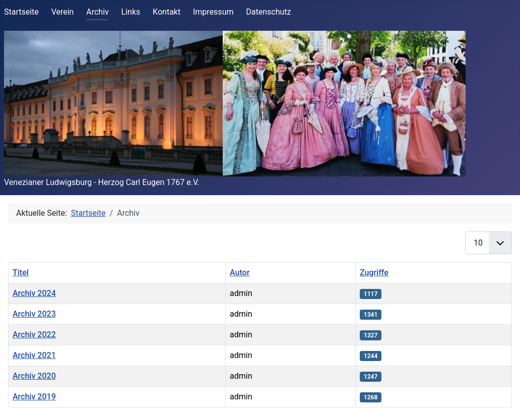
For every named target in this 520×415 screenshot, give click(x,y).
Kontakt (166, 12)
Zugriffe (374, 272)
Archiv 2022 (34, 334)
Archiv (97, 12)
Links (131, 12)
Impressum (213, 12)
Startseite (21, 12)
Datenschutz (268, 12)
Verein (62, 12)
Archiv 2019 (34, 396)
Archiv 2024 (34, 293)
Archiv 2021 (34, 355)
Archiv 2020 (34, 376)
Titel (21, 272)
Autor (239, 272)
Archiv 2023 (34, 314)
